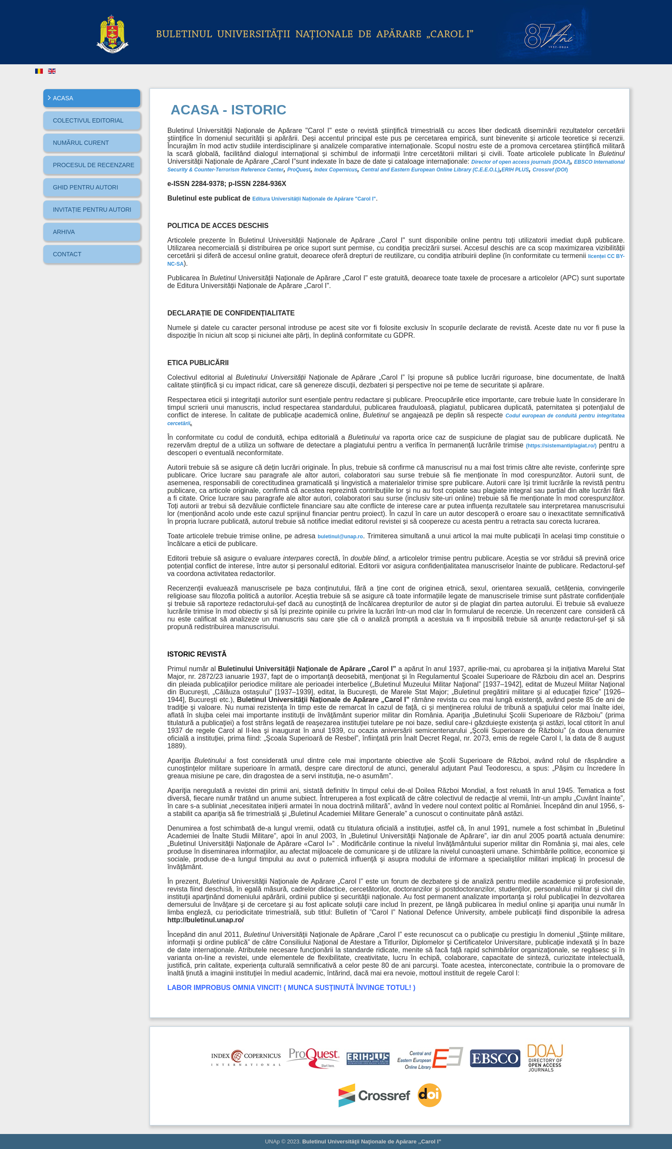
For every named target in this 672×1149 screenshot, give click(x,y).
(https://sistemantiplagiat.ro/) (561, 446)
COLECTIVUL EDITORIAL (88, 120)
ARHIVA (64, 231)
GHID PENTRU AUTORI (85, 187)
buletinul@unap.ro (340, 537)
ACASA (63, 98)
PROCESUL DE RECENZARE (93, 165)
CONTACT (67, 254)
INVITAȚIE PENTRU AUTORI (92, 209)
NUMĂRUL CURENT (81, 142)
